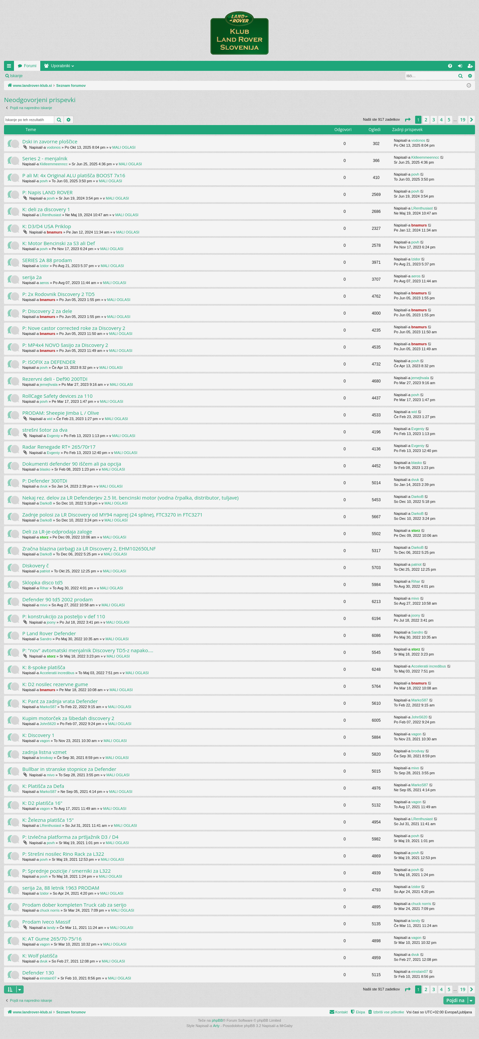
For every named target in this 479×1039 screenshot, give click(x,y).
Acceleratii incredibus (57, 673)
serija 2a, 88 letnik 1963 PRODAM (60, 887)
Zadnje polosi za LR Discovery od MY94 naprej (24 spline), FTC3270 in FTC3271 (112, 514)
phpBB (217, 1020)
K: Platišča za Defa (43, 786)
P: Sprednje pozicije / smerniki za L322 (66, 870)
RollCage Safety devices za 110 (57, 395)
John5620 (48, 724)
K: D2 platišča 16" (42, 803)
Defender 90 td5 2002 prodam (57, 599)
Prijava (38, 76)
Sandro (46, 639)
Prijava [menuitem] (461, 67)
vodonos (54, 147)
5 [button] (449, 119)
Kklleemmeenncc (54, 164)
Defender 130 (38, 972)
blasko (45, 469)
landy (51, 928)
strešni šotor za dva (45, 429)
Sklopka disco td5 (42, 582)
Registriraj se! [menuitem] (471, 67)
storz (44, 537)
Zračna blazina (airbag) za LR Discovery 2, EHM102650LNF (89, 548)
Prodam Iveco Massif (46, 921)
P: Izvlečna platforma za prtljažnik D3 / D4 (70, 836)
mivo (44, 605)
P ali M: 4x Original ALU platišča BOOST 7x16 (73, 175)
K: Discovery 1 (38, 735)
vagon (45, 741)
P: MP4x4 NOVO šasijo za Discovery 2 (65, 345)
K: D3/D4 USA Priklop (46, 226)
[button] (407, 120)
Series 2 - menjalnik (45, 158)
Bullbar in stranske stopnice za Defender (69, 769)
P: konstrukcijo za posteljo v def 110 (63, 616)
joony (51, 622)
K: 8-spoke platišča (43, 667)
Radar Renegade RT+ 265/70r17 (58, 446)
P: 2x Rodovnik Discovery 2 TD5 (58, 294)
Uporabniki (107, 66)
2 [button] (426, 119)
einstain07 (48, 978)
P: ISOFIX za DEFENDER (49, 362)
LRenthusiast (50, 215)
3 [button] (433, 119)
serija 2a (32, 277)
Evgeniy (53, 436)
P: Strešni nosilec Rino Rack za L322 (63, 853)
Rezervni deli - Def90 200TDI (54, 378)
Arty (216, 1026)
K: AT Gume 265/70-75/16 (51, 938)
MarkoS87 (48, 707)
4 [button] (441, 119)
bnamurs (54, 232)
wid (50, 419)
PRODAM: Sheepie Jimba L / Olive (60, 412)
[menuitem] (450, 66)
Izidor (44, 266)
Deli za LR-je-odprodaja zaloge (57, 531)
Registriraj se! (66, 76)
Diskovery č (35, 565)
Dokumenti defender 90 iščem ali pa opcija (71, 463)
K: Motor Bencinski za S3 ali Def (58, 243)
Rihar (44, 588)
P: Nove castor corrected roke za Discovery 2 (73, 328)
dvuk (44, 486)
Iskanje (16, 76)
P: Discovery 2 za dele (47, 311)
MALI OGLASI (124, 147)
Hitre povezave (10, 67)
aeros (44, 283)
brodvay (46, 758)
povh (44, 181)
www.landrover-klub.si (37, 66)
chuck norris (50, 910)
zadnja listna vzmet (44, 752)
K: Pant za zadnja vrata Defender (60, 701)
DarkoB (46, 503)
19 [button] (462, 119)
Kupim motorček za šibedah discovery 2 (68, 718)
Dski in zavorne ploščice (50, 141)
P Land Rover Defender (49, 633)
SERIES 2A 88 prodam (47, 260)
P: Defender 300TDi (44, 480)
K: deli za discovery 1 (46, 209)
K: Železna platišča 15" (48, 819)
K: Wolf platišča (40, 955)
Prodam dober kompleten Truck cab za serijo (74, 904)
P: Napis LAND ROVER (47, 192)
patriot (45, 571)
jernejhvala (49, 384)
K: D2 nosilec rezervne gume (55, 684)
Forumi (77, 66)
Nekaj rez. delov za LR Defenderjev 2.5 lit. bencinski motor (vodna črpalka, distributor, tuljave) (130, 497)
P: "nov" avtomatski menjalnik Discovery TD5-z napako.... (87, 650)
